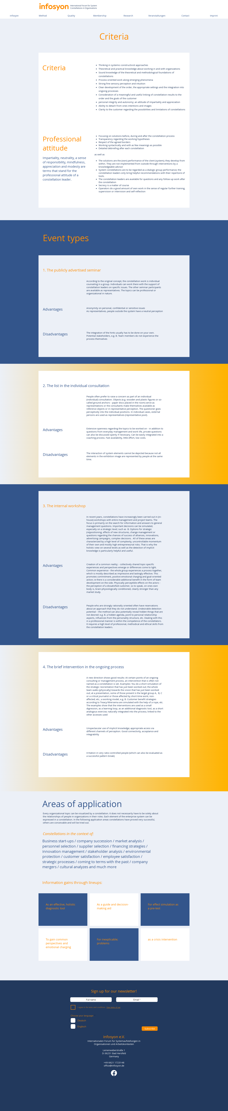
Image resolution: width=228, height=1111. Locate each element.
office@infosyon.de (114, 1065)
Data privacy (125, 1079)
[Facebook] (114, 1073)
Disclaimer (112, 1079)
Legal (100, 1079)
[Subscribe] (150, 1028)
